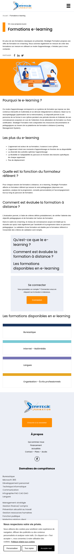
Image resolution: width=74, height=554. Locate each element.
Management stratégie (14, 502)
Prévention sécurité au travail (17, 509)
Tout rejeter (29, 548)
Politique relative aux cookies (23, 542)
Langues (7, 496)
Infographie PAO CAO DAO (15, 493)
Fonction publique (11, 516)
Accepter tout (46, 548)
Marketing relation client (14, 519)
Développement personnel (16, 483)
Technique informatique (14, 486)
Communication (11, 489)
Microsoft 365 (9, 479)
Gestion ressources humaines (17, 512)
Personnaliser (12, 548)
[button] (37, 300)
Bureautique (9, 476)
